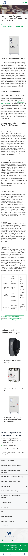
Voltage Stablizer (6, 502)
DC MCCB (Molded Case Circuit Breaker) (11, 471)
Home (2, 24)
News (7, 24)
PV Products (5, 512)
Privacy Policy (18, 549)
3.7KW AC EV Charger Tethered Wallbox (12, 361)
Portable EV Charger (7, 460)
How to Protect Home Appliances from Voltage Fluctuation (13, 453)
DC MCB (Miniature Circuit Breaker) (12, 477)
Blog (10, 24)
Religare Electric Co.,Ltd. (14, 545)
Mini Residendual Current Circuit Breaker (11, 496)
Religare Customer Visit (9, 445)
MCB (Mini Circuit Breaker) (9, 491)
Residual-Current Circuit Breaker (11, 481)
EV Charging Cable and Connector (11, 465)
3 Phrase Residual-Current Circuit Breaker (13, 390)
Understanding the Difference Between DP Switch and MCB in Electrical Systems (11, 440)
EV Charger (4, 507)
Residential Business (7, 521)
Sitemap (8, 549)
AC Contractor (5, 486)
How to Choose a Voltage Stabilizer (12, 449)
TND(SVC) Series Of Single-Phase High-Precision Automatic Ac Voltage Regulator (13, 419)
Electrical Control (6, 516)
